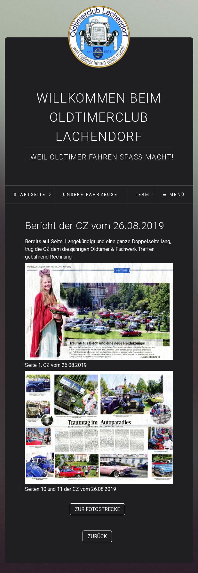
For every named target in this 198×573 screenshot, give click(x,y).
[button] (97, 509)
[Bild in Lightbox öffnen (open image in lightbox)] (99, 311)
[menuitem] (29, 195)
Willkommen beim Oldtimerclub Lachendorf (98, 117)
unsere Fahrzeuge (90, 194)
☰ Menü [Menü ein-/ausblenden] (174, 194)
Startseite (30, 194)
